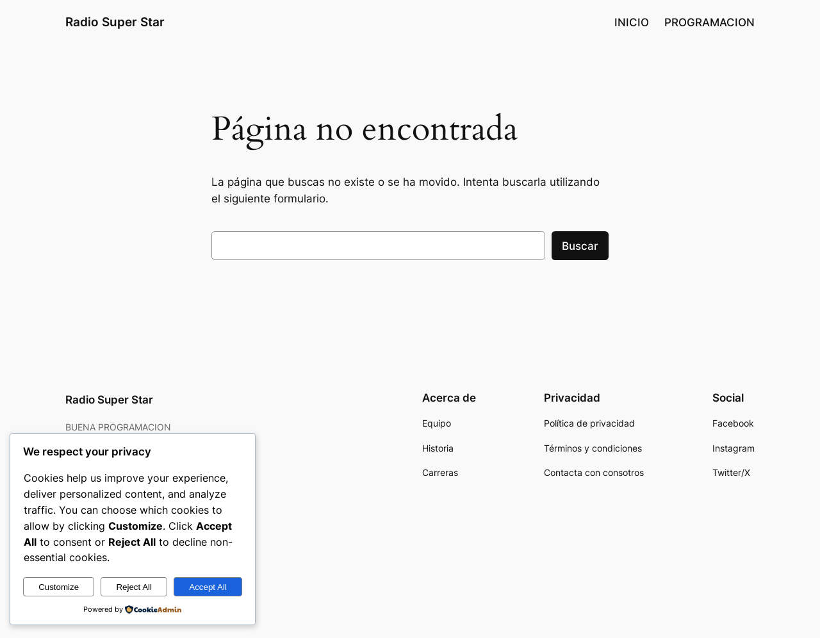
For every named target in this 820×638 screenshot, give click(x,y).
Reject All (134, 587)
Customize (58, 587)
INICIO (631, 22)
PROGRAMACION (709, 22)
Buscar (580, 246)
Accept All (208, 587)
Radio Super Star (115, 21)
